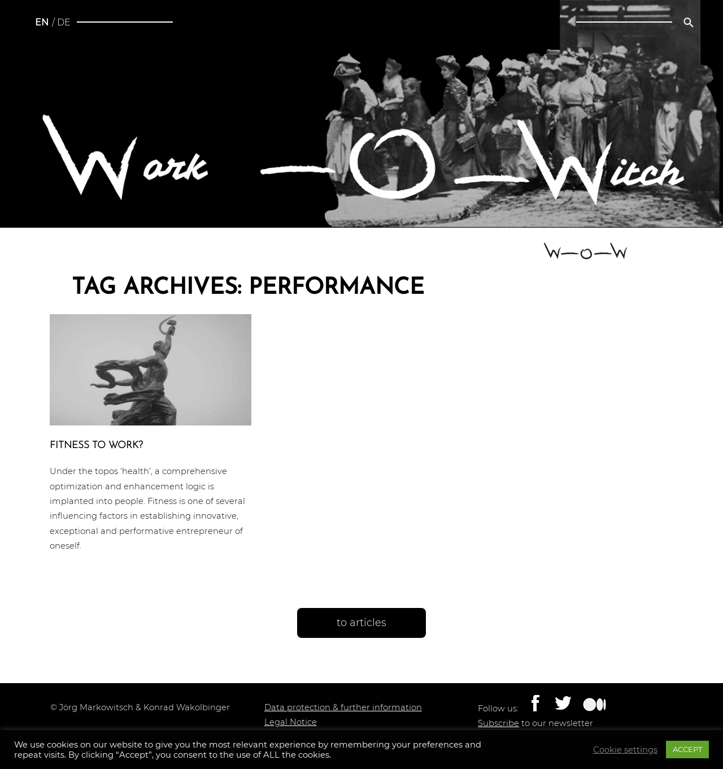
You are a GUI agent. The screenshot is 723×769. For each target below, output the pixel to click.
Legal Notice (290, 722)
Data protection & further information (343, 707)
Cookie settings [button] (625, 750)
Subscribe (498, 723)
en (42, 22)
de (64, 22)
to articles (361, 622)
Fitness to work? (96, 445)
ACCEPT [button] (687, 749)
